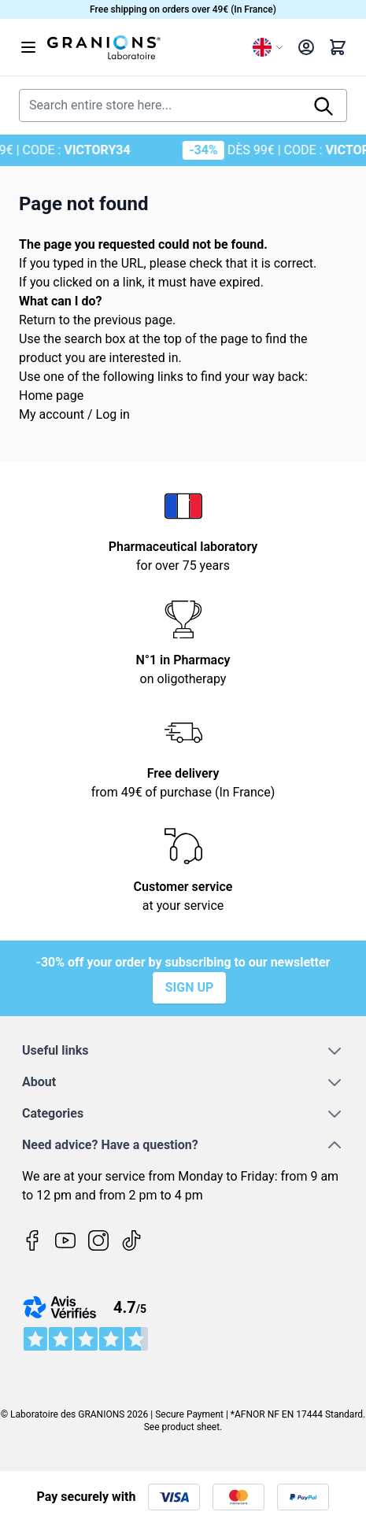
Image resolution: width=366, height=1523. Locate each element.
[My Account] (306, 47)
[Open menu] (28, 47)
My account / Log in (74, 414)
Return (37, 319)
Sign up (189, 987)
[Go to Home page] (143, 47)
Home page (51, 395)
